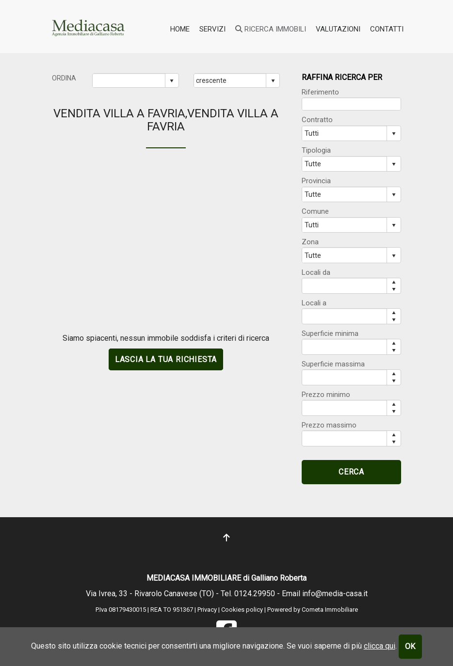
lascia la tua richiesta (166, 359)
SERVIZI (212, 29)
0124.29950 (254, 593)
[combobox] (129, 80)
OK (410, 646)
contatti (387, 29)
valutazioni (338, 29)
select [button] (172, 81)
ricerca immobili (270, 29)
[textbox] (351, 104)
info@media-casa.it (335, 593)
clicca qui (379, 645)
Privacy (207, 609)
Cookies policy (242, 609)
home (180, 29)
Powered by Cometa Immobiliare (312, 609)
